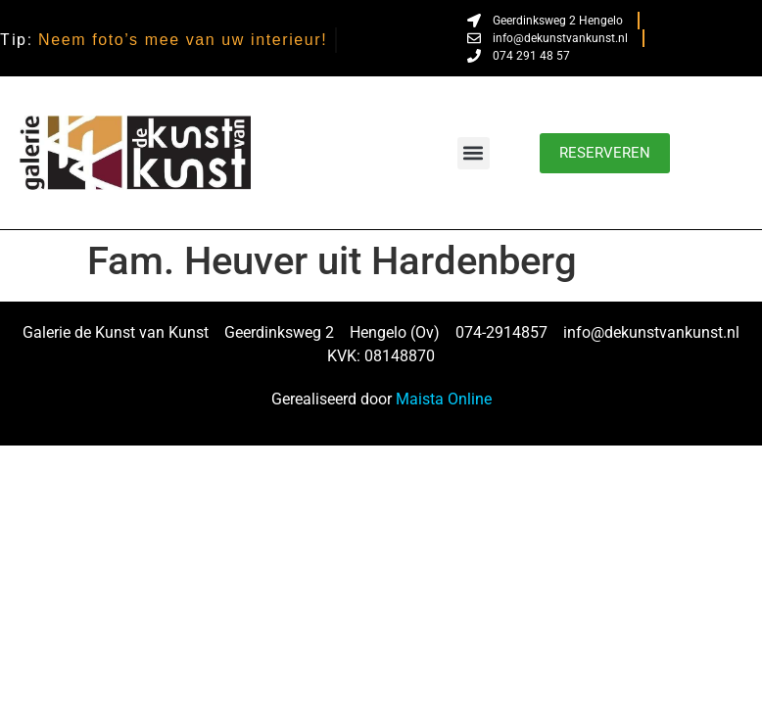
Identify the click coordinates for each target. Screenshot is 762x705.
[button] (473, 153)
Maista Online (444, 399)
